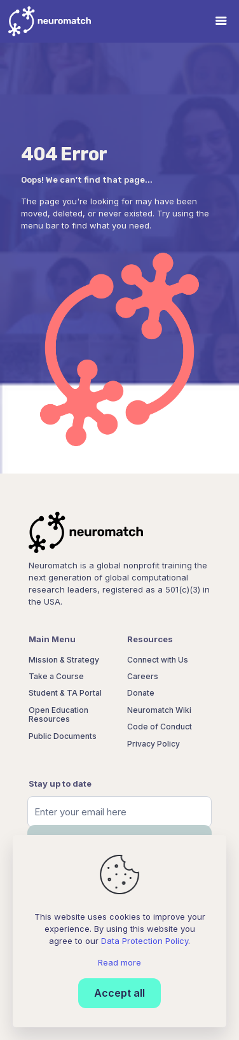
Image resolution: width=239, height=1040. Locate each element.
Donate (140, 693)
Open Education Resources (58, 714)
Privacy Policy (153, 743)
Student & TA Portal (65, 693)
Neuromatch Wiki (159, 710)
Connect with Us (157, 659)
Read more (119, 962)
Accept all (119, 993)
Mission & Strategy (64, 659)
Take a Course (56, 676)
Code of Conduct (159, 726)
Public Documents (63, 736)
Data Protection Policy (144, 941)
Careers (142, 676)
